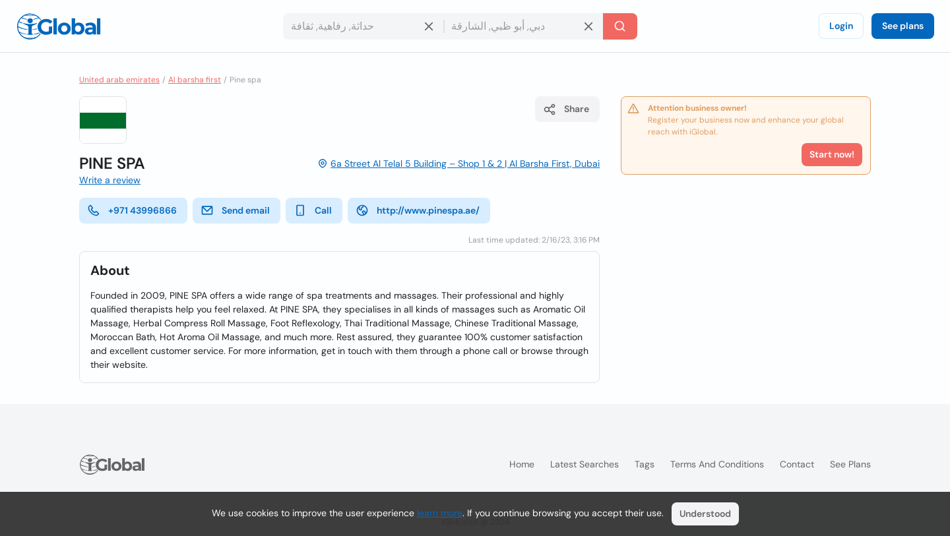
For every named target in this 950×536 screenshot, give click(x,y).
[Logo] (59, 26)
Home (521, 464)
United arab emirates (119, 79)
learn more (439, 513)
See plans (903, 26)
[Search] (620, 26)
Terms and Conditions (717, 464)
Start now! (831, 154)
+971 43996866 (132, 210)
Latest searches (584, 464)
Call (313, 210)
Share (566, 109)
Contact (797, 464)
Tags (644, 464)
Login (841, 26)
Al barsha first (194, 79)
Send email (235, 210)
